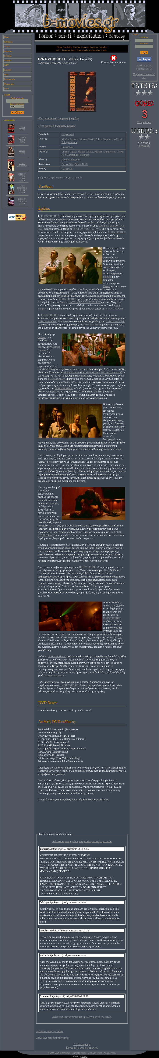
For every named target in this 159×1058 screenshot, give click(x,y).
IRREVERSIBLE (50, 216)
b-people (8, 56)
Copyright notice (79, 1053)
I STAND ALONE (114, 308)
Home (6, 37)
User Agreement (95, 1053)
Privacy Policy (109, 1053)
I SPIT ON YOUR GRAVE (86, 228)
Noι (40, 289)
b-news (7, 46)
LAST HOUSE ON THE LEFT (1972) (22, 189)
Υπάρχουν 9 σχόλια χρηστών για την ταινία (60, 177)
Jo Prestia (118, 139)
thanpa (84, 1056)
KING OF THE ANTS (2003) (22, 201)
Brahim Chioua (85, 151)
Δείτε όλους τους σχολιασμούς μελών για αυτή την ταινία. (82, 841)
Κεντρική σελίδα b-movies (82, 1047)
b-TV (6, 65)
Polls (6, 74)
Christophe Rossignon (78, 154)
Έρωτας (71, 125)
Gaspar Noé (67, 134)
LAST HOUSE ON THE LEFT (85, 302)
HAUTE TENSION (111, 372)
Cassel (106, 286)
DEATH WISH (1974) (22, 165)
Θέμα (40, 125)
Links (6, 88)
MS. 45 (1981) (22, 152)
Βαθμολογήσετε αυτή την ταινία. (52, 1037)
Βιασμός (49, 125)
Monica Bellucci (69, 139)
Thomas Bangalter (70, 159)
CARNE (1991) (22, 129)
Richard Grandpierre (104, 151)
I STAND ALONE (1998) (22, 140)
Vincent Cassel (87, 139)
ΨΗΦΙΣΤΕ (144, 145)
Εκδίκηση (60, 125)
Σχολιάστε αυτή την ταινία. (49, 1031)
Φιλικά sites (9, 84)
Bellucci (107, 276)
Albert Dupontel (104, 139)
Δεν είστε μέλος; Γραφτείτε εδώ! (144, 67)
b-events (7, 70)
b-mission (8, 42)
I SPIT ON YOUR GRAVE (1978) (22, 177)
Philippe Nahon (69, 142)
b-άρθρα (7, 60)
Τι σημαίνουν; (144, 122)
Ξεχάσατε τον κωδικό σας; (144, 76)
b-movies (8, 51)
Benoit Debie (81, 164)
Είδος (40, 118)
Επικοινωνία (9, 79)
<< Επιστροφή (82, 1044)
